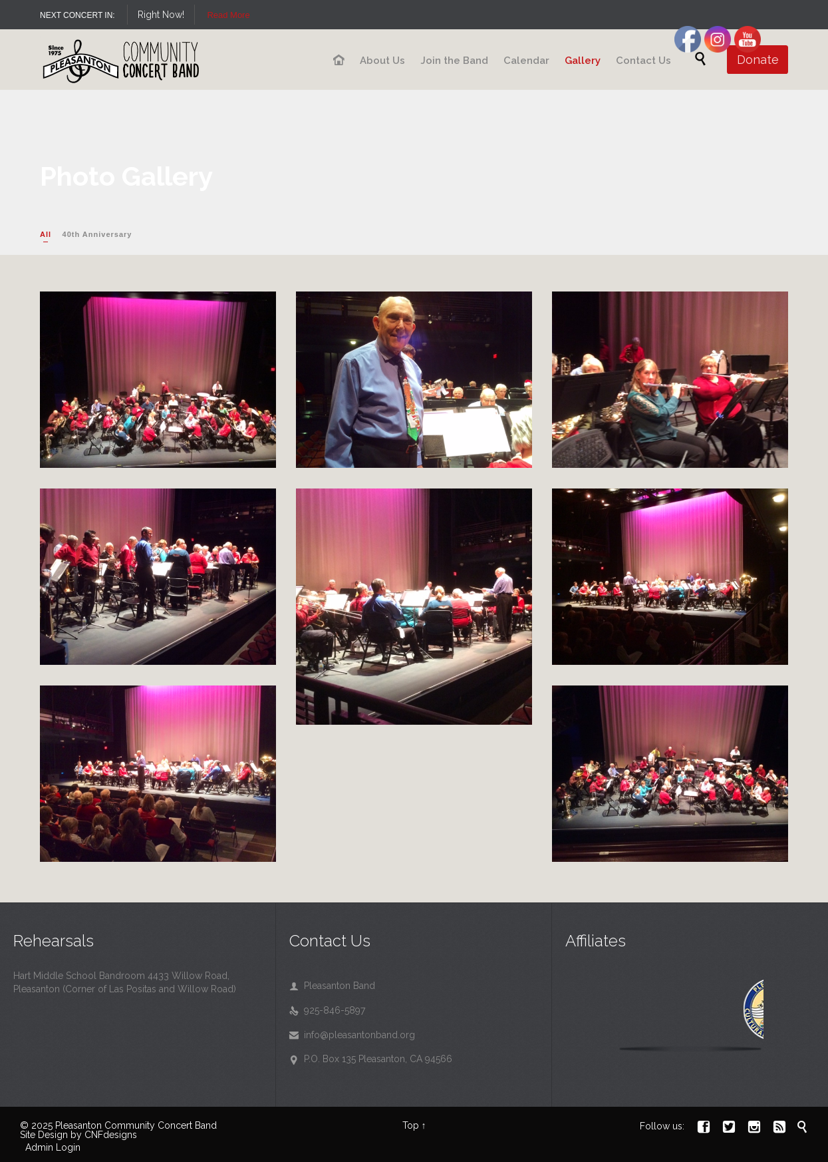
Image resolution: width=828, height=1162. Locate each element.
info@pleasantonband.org (352, 1035)
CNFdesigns (110, 1134)
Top (410, 1125)
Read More (391, 15)
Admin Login (52, 1147)
